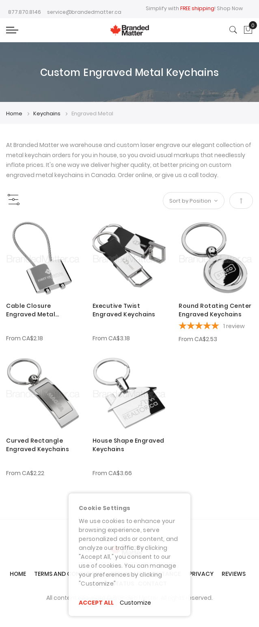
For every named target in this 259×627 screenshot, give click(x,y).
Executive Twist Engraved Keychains (124, 310)
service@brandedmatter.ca (84, 12)
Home (15, 113)
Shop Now (230, 8)
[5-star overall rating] (216, 327)
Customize (135, 603)
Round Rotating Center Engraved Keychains (215, 310)
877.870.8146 (24, 12)
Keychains (47, 113)
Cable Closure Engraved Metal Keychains (30, 310)
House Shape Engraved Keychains (128, 445)
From (24, 338)
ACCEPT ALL (96, 603)
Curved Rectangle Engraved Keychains (37, 445)
